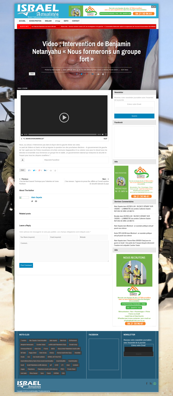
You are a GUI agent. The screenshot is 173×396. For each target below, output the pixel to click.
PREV (62, 369)
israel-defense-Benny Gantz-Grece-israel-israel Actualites (37, 361)
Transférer (55, 160)
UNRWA (56, 373)
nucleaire (75, 365)
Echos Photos (35, 22)
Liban (68, 365)
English (48, 22)
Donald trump (73, 345)
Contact (75, 22)
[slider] (62, 134)
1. (32, 139)
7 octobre (23, 340)
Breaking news (92, 70)
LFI (62, 365)
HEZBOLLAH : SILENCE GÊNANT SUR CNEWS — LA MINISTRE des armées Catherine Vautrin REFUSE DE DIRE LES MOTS (133, 208)
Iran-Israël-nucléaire (39, 357)
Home (19, 88)
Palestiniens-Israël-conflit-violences (47, 369)
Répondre (48, 160)
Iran (29, 357)
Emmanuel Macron (26, 349)
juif (51, 365)
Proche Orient (113, 70)
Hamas (52, 353)
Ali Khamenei (73, 340)
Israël (99, 70)
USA (63, 373)
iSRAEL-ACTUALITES (54, 357)
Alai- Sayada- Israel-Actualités (37, 340)
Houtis (22, 357)
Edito (66, 22)
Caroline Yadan (41, 345)
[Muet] (103, 134)
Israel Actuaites (73, 361)
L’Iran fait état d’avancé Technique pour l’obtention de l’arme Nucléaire (41, 181)
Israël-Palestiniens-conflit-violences (37, 365)
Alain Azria (63, 340)
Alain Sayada (56, 70)
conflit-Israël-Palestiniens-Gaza (57, 345)
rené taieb (24, 373)
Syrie (42, 373)
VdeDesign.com (54, 391)
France (46, 349)
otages (23, 369)
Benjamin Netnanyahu (27, 345)
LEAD (56, 365)
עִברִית (58, 22)
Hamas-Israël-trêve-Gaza (64, 353)
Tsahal (49, 373)
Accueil (22, 22)
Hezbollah (77, 353)
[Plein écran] (106, 134)
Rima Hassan (33, 373)
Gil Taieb (23, 353)
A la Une (83, 70)
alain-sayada (53, 340)
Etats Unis (38, 349)
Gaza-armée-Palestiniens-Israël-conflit (69, 349)
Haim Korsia (42, 353)
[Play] (22, 134)
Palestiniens (31, 369)
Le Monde (105, 70)
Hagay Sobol (32, 353)
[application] (64, 115)
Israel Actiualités (60, 361)
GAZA (53, 349)
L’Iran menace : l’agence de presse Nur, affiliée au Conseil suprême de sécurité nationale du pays (86, 181)
